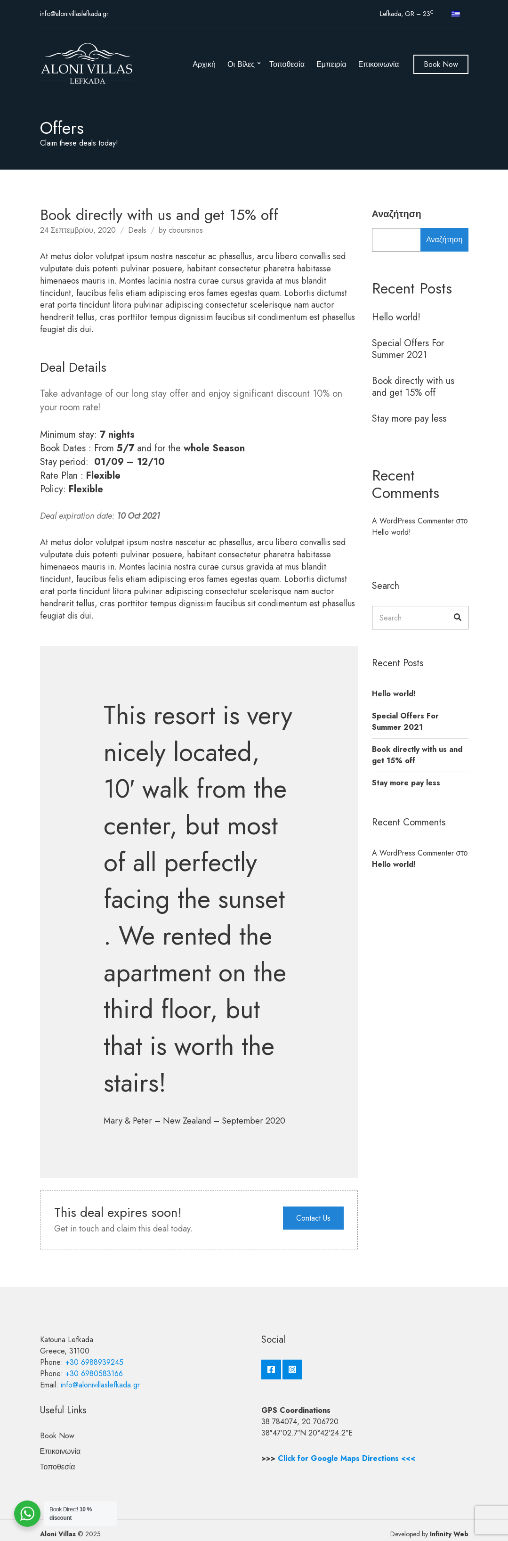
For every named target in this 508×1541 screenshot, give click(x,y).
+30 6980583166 (94, 1373)
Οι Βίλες (241, 64)
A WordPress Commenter (413, 520)
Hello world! (396, 317)
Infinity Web (449, 1534)
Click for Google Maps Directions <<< (346, 1458)
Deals (137, 230)
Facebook (271, 1369)
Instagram (292, 1369)
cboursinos (186, 230)
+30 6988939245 (94, 1362)
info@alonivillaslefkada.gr (74, 13)
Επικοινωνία (378, 64)
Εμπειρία (331, 64)
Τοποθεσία (287, 64)
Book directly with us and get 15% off (413, 387)
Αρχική (204, 64)
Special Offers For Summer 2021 (408, 349)
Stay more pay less (409, 418)
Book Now (441, 64)
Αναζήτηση (396, 214)
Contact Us (313, 1218)
